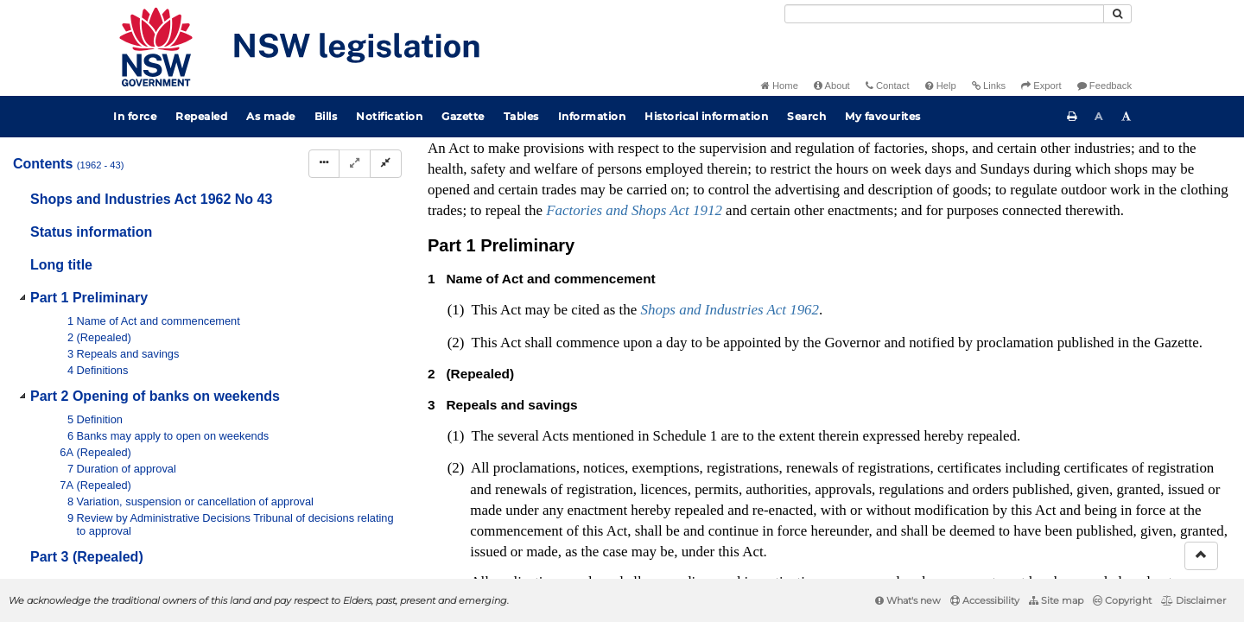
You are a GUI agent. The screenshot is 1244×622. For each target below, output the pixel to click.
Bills (326, 116)
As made (270, 116)
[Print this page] (1072, 116)
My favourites (883, 116)
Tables (521, 116)
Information (592, 116)
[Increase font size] (1126, 116)
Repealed (201, 116)
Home (779, 85)
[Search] (944, 13)
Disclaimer (1193, 600)
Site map (1056, 600)
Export (1041, 85)
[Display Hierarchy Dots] (324, 163)
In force (134, 116)
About (832, 85)
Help (940, 85)
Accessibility (984, 600)
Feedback (1104, 85)
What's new (908, 600)
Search (806, 116)
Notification (389, 116)
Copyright (1122, 600)
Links (989, 85)
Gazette (463, 116)
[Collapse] (386, 163)
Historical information (706, 116)
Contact (888, 85)
